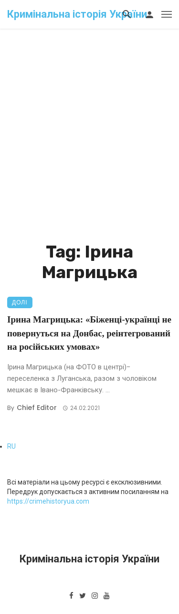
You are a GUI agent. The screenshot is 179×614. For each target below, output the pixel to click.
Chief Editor (37, 407)
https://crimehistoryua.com (48, 501)
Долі (20, 302)
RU (11, 446)
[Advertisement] (89, 147)
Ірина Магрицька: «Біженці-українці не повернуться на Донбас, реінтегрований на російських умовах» (89, 333)
